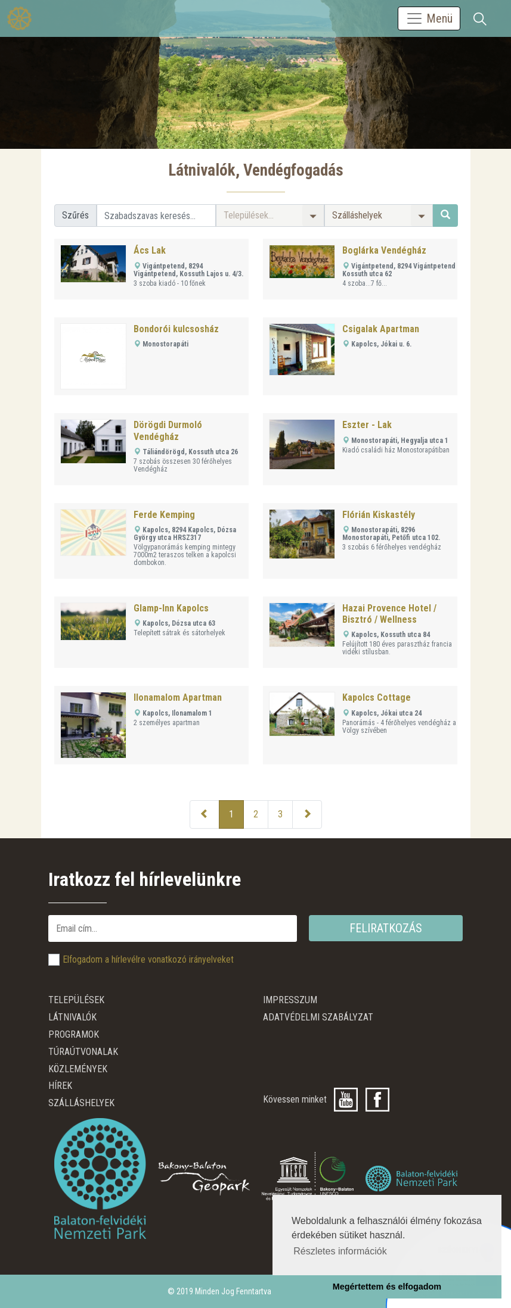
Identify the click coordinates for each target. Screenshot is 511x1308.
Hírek (60, 1085)
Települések (76, 1000)
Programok (73, 1034)
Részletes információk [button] (340, 1251)
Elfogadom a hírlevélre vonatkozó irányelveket (148, 959)
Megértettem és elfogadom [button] (387, 1286)
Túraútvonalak (83, 1051)
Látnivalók (72, 1017)
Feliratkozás (385, 928)
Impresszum (290, 1000)
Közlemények (77, 1069)
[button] (270, 215)
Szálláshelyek (81, 1103)
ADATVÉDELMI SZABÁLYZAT (318, 1017)
